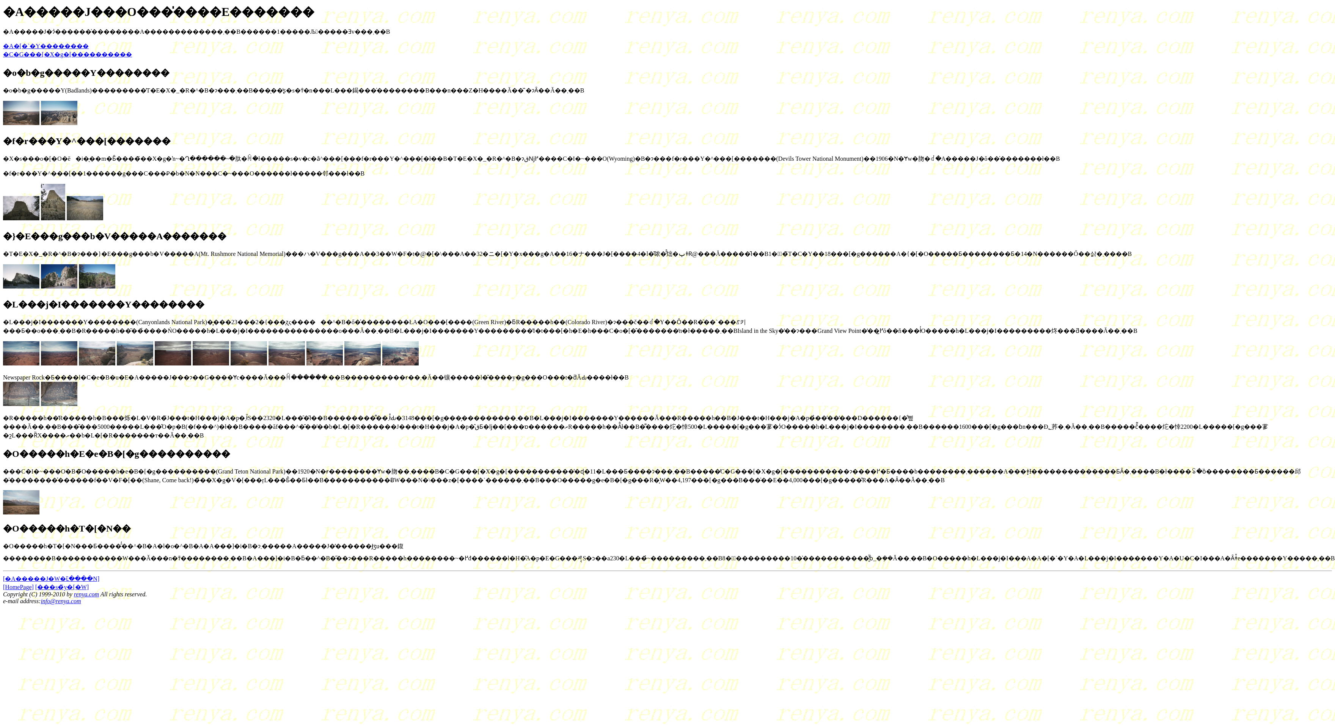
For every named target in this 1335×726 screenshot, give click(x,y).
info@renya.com (61, 601)
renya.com (86, 594)
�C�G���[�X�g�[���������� (67, 54)
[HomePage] (18, 587)
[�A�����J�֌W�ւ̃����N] (51, 578)
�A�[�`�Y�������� (46, 46)
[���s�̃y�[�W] (62, 587)
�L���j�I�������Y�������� (103, 304)
